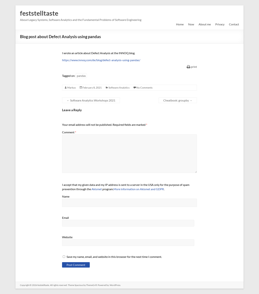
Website (67, 237)
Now (191, 24)
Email (65, 217)
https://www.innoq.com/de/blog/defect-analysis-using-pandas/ (101, 60)
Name (65, 196)
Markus (71, 87)
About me (205, 24)
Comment (69, 132)
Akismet (97, 189)
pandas (81, 75)
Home (180, 24)
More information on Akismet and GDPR (138, 189)
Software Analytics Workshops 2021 (91, 100)
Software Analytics (119, 87)
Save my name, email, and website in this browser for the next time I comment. (114, 256)
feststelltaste (39, 13)
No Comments (144, 87)
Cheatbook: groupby (177, 100)
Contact (234, 24)
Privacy (219, 24)
